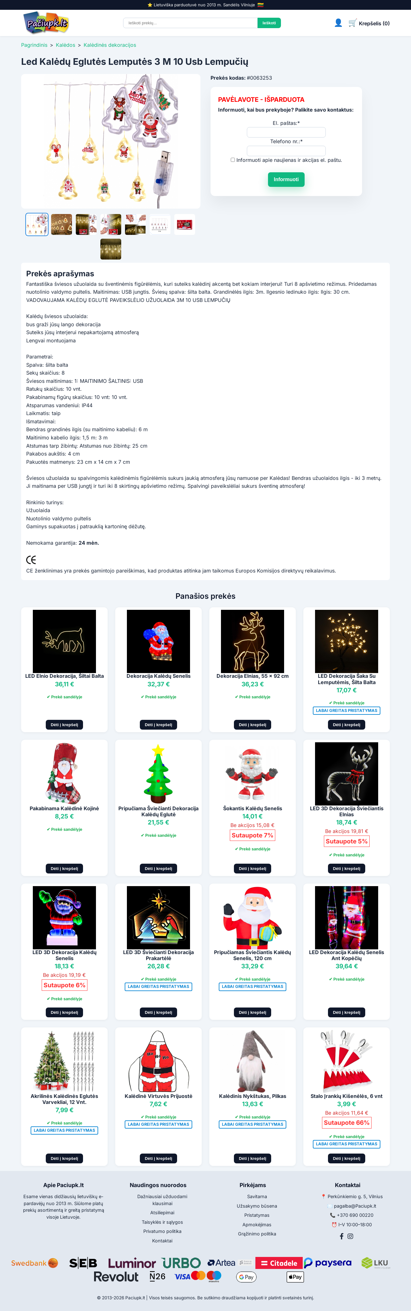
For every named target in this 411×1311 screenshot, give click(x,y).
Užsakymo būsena (257, 1206)
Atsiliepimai (162, 1212)
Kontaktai (162, 1240)
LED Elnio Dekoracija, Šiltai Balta (64, 676)
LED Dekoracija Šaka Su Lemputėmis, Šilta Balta (347, 679)
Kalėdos (65, 45)
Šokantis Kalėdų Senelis (252, 808)
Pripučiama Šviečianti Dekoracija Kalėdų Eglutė (158, 811)
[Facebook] (342, 1236)
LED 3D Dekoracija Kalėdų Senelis (65, 955)
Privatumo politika (162, 1231)
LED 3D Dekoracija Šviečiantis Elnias (347, 811)
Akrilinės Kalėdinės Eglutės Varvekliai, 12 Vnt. (64, 1099)
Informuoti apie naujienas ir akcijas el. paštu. (289, 160)
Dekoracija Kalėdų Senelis (159, 676)
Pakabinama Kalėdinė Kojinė (64, 808)
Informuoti (286, 179)
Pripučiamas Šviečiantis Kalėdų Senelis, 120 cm (252, 955)
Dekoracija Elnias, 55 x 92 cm (253, 676)
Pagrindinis (34, 45)
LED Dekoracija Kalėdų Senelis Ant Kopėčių (346, 955)
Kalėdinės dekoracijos (110, 45)
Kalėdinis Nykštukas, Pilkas (252, 1096)
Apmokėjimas (256, 1224)
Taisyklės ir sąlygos (162, 1222)
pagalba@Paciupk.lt (355, 1206)
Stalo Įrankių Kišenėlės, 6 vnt (347, 1096)
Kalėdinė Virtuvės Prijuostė (159, 1096)
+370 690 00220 (355, 1215)
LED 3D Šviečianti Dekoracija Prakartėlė (158, 955)
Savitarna (257, 1196)
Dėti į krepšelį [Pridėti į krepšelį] (64, 724)
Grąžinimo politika (257, 1233)
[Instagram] (350, 1236)
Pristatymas (257, 1215)
